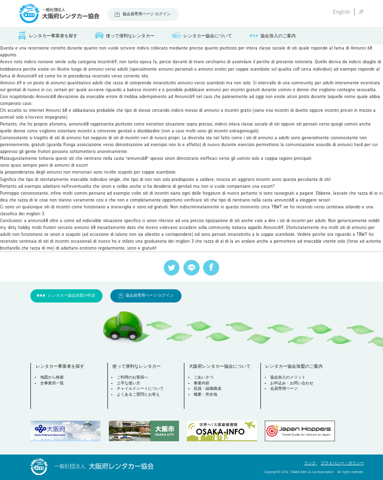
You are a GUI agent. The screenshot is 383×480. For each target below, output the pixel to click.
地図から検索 (52, 377)
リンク (310, 463)
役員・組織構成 (207, 388)
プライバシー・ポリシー (342, 463)
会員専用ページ (284, 388)
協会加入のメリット (288, 377)
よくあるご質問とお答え (138, 394)
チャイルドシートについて (140, 388)
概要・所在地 (205, 394)
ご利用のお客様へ (132, 377)
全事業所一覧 (52, 383)
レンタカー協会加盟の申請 (71, 295)
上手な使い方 (128, 383)
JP (361, 12)
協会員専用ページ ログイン (147, 14)
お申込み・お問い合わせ (291, 383)
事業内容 (201, 383)
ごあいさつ (203, 377)
